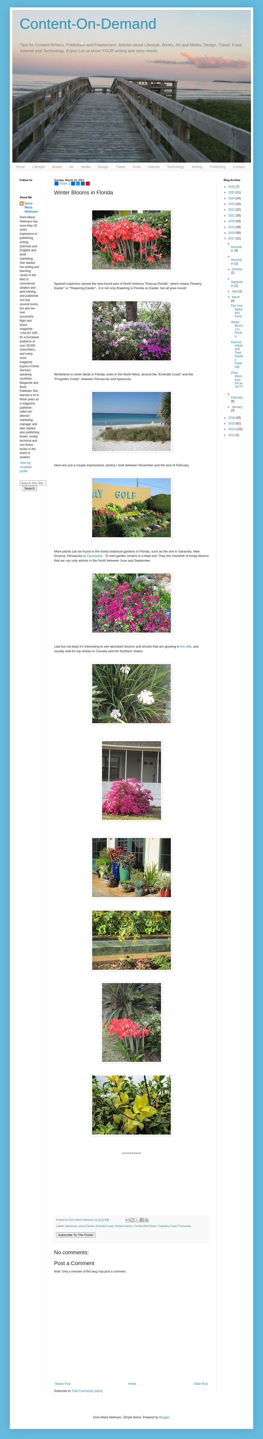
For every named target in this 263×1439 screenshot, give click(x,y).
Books (57, 167)
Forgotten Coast (167, 1225)
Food (137, 167)
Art (71, 167)
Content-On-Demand (88, 24)
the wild (185, 646)
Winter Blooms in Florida (237, 329)
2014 (232, 429)
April (235, 291)
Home (20, 167)
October (237, 269)
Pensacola (184, 1225)
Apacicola (71, 1225)
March (236, 297)
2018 (232, 232)
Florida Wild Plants (145, 1225)
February (237, 397)
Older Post (201, 1384)
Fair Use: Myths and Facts (237, 311)
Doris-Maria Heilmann (31, 208)
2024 (232, 198)
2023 (232, 204)
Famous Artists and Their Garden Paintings (237, 354)
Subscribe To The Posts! (75, 1235)
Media (85, 167)
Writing (197, 167)
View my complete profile (26, 467)
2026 (232, 186)
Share (61, 183)
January (237, 407)
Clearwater (94, 556)
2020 (232, 221)
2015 (232, 423)
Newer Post (63, 1384)
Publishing (218, 167)
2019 (232, 227)
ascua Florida (86, 1225)
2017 (232, 238)
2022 (232, 209)
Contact (239, 167)
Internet (154, 167)
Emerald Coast (104, 1225)
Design (103, 167)
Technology (175, 167)
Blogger (164, 1417)
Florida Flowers (124, 1225)
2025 (232, 192)
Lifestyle (38, 167)
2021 (232, 215)
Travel (120, 167)
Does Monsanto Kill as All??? (237, 380)
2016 (232, 417)
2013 (232, 435)
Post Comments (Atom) (87, 1391)
